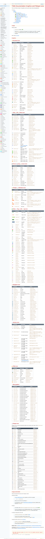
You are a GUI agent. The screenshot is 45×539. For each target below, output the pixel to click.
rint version (19, 530)
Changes (2, 13)
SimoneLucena (3, 140)
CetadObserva (3, 50)
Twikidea (2, 148)
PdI (2, 112)
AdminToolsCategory (4, 28)
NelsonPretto (3, 105)
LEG (2, 93)
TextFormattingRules (4, 20)
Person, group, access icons (21, 14)
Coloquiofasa (3, 55)
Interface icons (18, 18)
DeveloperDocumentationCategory (26, 523)
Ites (2, 91)
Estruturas (3, 76)
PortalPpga (3, 117)
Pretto (2, 124)
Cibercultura (3, 51)
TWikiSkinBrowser (3, 24)
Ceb (2, 48)
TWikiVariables (3, 21)
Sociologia (3, 141)
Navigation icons (18, 17)
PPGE (2, 121)
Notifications (3, 14)
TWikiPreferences (3, 32)
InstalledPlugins (3, 25)
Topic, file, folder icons (20, 13)
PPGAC (2, 120)
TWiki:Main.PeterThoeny (36, 525)
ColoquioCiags (3, 54)
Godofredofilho (3, 87)
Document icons (18, 12)
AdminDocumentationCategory (36, 523)
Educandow (3, 71)
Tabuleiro (2, 143)
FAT (2, 79)
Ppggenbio (3, 123)
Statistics (2, 16)
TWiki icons (17, 19)
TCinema (2, 145)
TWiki (5, 4)
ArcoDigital (3, 44)
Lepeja (2, 94)
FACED (2, 78)
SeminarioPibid (3, 139)
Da (1, 61)
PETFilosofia (3, 114)
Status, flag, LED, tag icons (21, 16)
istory (22, 530)
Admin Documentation (4, 35)
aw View (37, 530)
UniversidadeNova (4, 150)
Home (28, 512)
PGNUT (2, 116)
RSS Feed (3, 15)
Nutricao (2, 108)
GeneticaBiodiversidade (4, 82)
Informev (2, 90)
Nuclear (2, 106)
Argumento (3, 45)
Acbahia (2, 42)
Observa (2, 109)
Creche (2, 59)
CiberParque (3, 53)
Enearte (2, 75)
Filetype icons (17, 21)
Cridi (2, 60)
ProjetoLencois (3, 127)
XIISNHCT (3, 152)
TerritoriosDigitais (4, 146)
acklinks (34, 530)
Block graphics (18, 20)
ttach (15, 530)
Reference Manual (3, 27)
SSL (2, 142)
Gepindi (2, 85)
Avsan (2, 46)
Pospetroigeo (3, 119)
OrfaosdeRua (3, 110)
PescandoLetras (3, 113)
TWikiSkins (18, 523)
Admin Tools (2, 36)
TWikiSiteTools (3, 31)
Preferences (3, 17)
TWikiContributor (27, 532)
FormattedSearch (3, 22)
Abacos (2, 41)
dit (13, 530)
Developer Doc (3, 37)
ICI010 (2, 89)
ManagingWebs (3, 30)
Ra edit (41, 530)
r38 (26, 530)
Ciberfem (2, 52)
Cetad (2, 49)
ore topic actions (15, 531)
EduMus (2, 72)
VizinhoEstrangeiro (4, 151)
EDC (2, 70)
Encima (2, 74)
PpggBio (2, 122)
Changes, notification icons (20, 15)
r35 (31, 530)
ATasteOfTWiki (3, 19)
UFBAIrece (3, 149)
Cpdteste (2, 57)
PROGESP (3, 126)
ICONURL (24, 517)
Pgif (2, 115)
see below (17, 35)
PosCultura (3, 118)
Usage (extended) (16, 22)
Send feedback (26, 537)
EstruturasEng (3, 77)
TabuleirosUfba (3, 144)
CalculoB (2, 47)
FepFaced (3, 80)
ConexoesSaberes (4, 56)
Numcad (2, 107)
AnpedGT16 (3, 43)
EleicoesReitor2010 (4, 73)
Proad (2, 125)
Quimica (2, 128)
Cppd (2, 58)
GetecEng (3, 86)
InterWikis (2, 29)
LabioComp (3, 92)
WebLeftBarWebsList (25, 359)
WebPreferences (3, 33)
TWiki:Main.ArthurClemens (22, 526)
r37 (27, 530)
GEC (2, 81)
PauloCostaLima (3, 111)
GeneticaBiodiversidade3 (5, 83)
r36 (29, 530)
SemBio (2, 138)
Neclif (2, 104)
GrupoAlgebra (3, 88)
